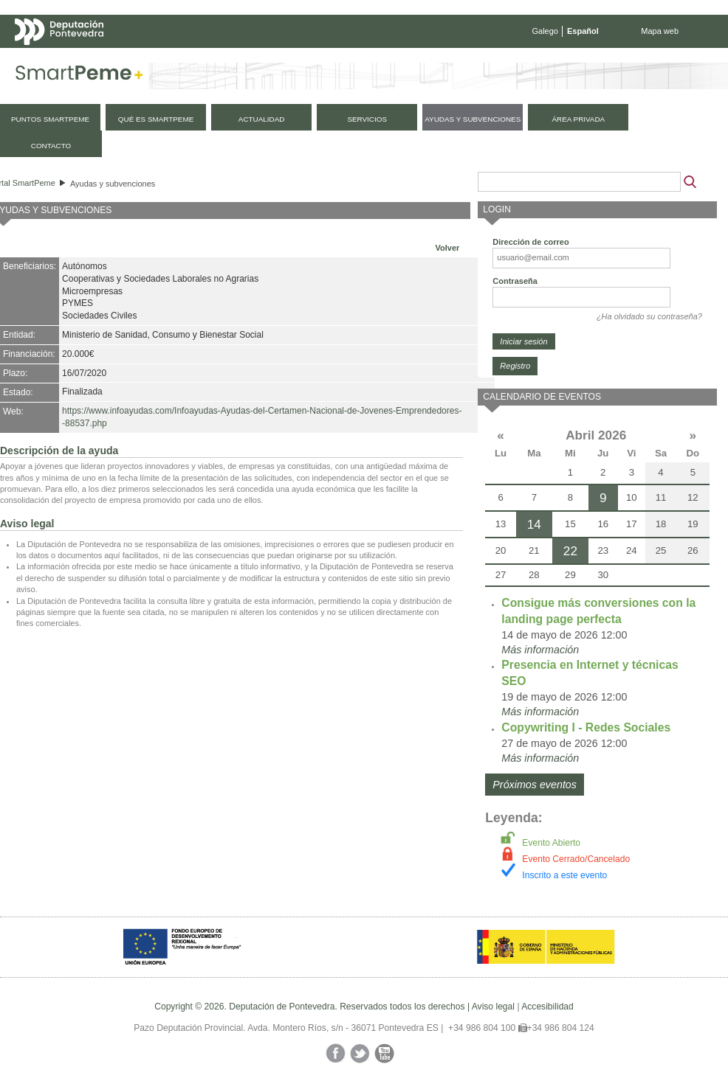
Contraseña (515, 281)
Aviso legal (493, 1006)
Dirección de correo (530, 241)
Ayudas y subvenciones (112, 183)
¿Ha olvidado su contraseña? (649, 316)
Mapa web (660, 31)
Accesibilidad (547, 1006)
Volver (448, 247)
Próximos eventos (534, 784)
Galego (545, 31)
